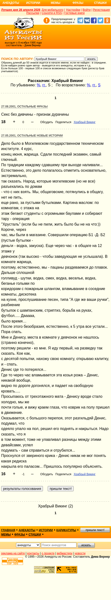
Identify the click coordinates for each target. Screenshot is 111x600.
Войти (86, 10)
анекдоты (27, 530)
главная (8, 530)
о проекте (48, 553)
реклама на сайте (13, 553)
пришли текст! (95, 530)
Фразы (77, 3)
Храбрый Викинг (84, 122)
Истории (33, 3)
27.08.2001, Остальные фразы (24, 106)
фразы (19, 534)
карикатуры (66, 530)
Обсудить (46, 122)
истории (46, 530)
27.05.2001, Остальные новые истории (32, 135)
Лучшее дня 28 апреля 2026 (20, 10)
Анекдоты (10, 3)
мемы (6, 534)
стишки (35, 534)
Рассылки (32, 13)
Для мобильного (52, 10)
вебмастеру (64, 553)
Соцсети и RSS (52, 13)
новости (80, 553)
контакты (33, 553)
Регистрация (101, 10)
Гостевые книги (74, 13)
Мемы (55, 3)
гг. (44, 85)
